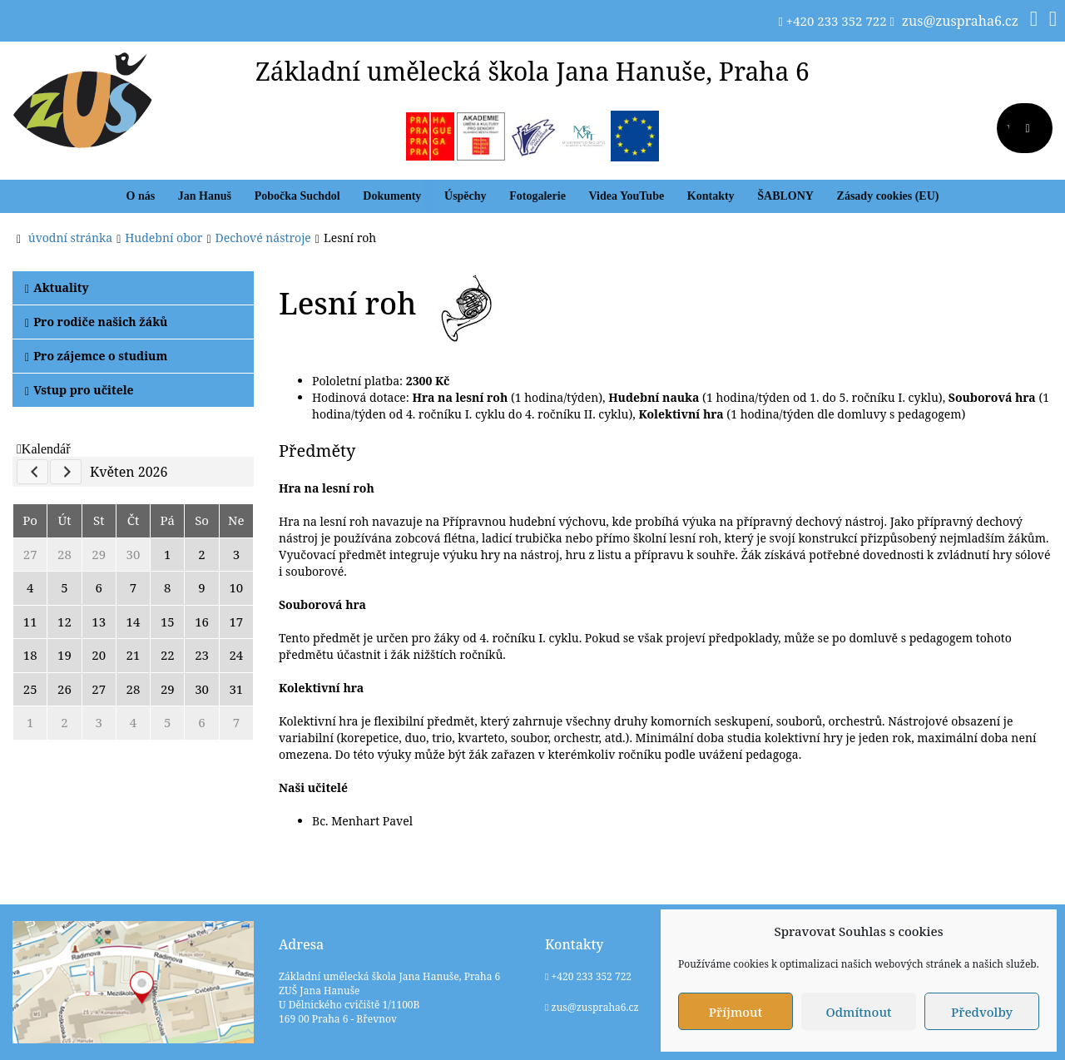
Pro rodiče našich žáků (96, 321)
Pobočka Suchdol (297, 196)
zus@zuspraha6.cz (960, 21)
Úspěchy (465, 196)
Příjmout (735, 1011)
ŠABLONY (785, 196)
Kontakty (711, 196)
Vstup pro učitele (79, 390)
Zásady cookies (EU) (888, 196)
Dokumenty (392, 196)
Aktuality (57, 287)
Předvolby (982, 1011)
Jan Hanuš (204, 196)
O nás (141, 196)
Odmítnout (858, 1011)
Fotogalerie (537, 196)
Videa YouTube (627, 196)
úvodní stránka (70, 237)
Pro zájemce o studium (96, 356)
